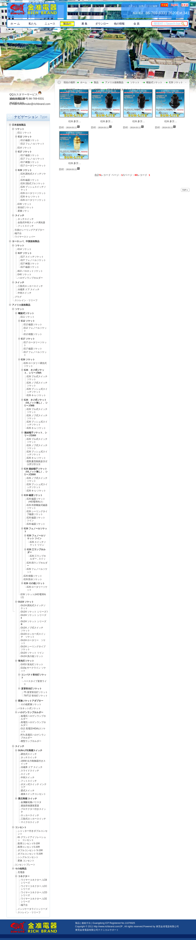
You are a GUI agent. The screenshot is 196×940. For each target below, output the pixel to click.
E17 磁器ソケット (30, 155)
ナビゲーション (26, 117)
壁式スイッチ (27, 790)
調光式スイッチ (29, 754)
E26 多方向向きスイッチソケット (37, 463)
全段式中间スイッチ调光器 (31, 222)
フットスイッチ (26, 226)
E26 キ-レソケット (30, 196)
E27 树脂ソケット (30, 263)
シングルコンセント (28, 857)
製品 (96, 82)
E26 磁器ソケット (30, 180)
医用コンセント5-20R (29, 847)
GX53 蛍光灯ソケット (32, 664)
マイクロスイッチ (30, 822)
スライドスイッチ (30, 770)
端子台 (18, 233)
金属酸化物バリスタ (31, 802)
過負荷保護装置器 (30, 805)
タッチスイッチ (26, 219)
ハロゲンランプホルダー (30, 278)
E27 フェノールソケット (33, 260)
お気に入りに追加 (148, 6)
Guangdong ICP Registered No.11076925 (114, 923)
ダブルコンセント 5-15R (30, 850)
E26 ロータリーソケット (33, 193)
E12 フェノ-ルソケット (33, 143)
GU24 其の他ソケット (32, 656)
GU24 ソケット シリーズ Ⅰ (34, 611)
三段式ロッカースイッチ (30, 286)
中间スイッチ (24, 293)
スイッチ (25, 774)
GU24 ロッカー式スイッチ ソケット (33, 635)
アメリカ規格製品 (114, 82)
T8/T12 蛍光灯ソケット (36, 695)
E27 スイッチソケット (32, 256)
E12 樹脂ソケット (33, 334)
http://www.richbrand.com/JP (108, 926)
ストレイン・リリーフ (26, 300)
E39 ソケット (25, 204)
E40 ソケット (25, 274)
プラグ (18, 297)
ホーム (131, 6)
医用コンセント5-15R (29, 843)
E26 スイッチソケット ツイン (38, 543)
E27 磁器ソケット (30, 267)
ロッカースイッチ (30, 815)
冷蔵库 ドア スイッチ (29, 289)
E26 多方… (75, 121)
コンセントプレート (25, 864)
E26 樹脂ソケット (33, 576)
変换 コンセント (26, 860)
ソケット (134, 82)
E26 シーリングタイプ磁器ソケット (37, 513)
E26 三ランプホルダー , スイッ (38, 557)
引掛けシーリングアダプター (29, 230)
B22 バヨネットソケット (30, 271)
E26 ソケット (176, 82)
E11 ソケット (25, 132)
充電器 (21, 872)
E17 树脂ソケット (30, 162)
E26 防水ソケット (34, 579)
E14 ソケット (25, 147)
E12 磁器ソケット (30, 140)
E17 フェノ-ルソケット (33, 158)
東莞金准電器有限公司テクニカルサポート (97, 930)
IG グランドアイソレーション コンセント (32, 838)
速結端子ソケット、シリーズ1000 (83, 89)
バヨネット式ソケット (29, 708)
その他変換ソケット (31, 704)
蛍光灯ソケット (26, 207)
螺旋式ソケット (154, 82)
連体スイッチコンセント (33, 794)
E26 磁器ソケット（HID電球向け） (36, 500)
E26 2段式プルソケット (33, 183)
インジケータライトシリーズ (32, 909)
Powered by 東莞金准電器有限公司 (161, 926)
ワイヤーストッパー (25, 236)
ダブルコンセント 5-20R (30, 853)
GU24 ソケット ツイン (32, 652)
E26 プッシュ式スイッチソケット (37, 390)
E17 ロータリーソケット (33, 165)
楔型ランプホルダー (31, 741)
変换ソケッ (23, 211)
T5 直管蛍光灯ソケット (36, 692)
